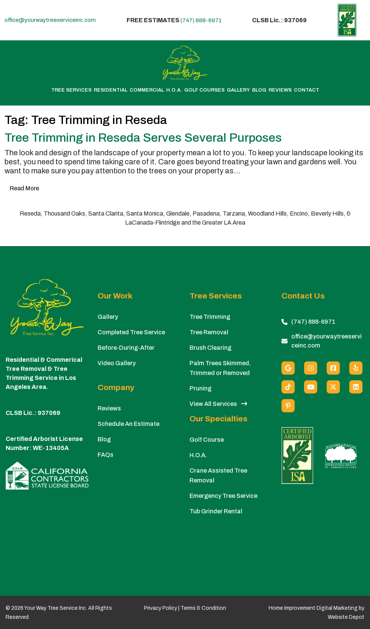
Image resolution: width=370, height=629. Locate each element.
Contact (306, 90)
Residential (110, 90)
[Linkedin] (355, 386)
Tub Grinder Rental (216, 511)
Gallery (238, 90)
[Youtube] (310, 386)
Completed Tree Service (131, 332)
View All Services (218, 404)
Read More (24, 188)
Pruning (200, 388)
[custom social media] (288, 386)
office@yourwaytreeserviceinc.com (50, 20)
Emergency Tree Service (223, 496)
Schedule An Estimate (128, 424)
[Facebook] (333, 368)
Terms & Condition (203, 608)
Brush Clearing (210, 347)
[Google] (288, 368)
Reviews (280, 90)
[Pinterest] (288, 405)
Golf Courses (204, 90)
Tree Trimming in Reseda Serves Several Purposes (143, 137)
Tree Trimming (210, 317)
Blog (259, 90)
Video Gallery (117, 363)
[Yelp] (355, 368)
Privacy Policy (160, 608)
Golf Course (207, 439)
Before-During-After (126, 347)
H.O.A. (174, 90)
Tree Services (71, 90)
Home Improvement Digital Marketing (313, 608)
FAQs (105, 454)
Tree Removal (209, 332)
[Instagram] (310, 368)
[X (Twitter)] (333, 386)
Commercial (147, 90)
